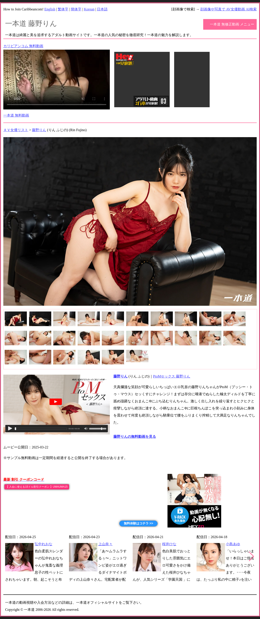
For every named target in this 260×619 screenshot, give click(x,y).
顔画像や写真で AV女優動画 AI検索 (228, 9)
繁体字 (63, 9)
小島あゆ (233, 544)
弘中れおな (43, 544)
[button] (251, 556)
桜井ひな (169, 544)
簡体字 (76, 9)
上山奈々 (105, 544)
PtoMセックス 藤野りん (171, 376)
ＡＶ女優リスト (15, 130)
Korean (89, 9)
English (49, 9)
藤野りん (39, 130)
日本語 (102, 9)
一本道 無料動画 (16, 115)
